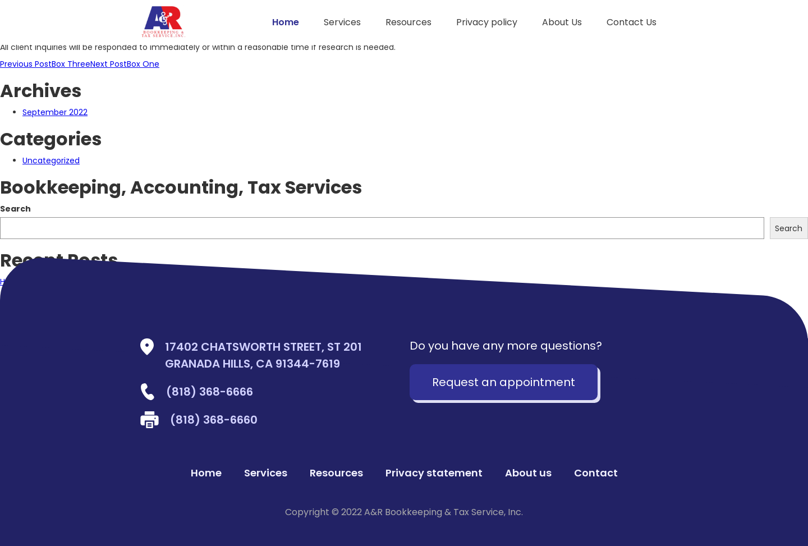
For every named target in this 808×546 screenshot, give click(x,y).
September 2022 (55, 112)
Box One (124, 64)
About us (528, 473)
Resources (408, 22)
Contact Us (631, 22)
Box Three (45, 64)
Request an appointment (503, 382)
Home (285, 22)
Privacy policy (486, 22)
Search (15, 208)
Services (342, 22)
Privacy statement (434, 473)
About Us (562, 22)
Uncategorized (51, 160)
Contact (596, 473)
